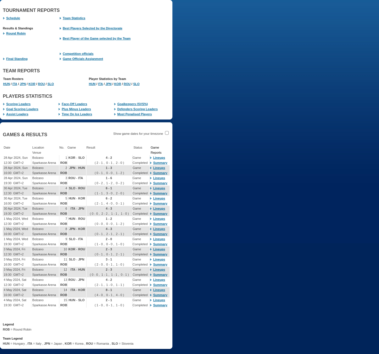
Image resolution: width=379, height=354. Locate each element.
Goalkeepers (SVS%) (131, 104)
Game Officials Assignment (81, 58)
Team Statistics (72, 18)
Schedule (11, 18)
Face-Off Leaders (72, 104)
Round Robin (14, 33)
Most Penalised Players (133, 114)
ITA (14, 84)
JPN (23, 84)
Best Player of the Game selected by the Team (95, 38)
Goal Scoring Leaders (20, 109)
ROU (41, 84)
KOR (32, 84)
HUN (6, 84)
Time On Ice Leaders (75, 114)
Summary (158, 162)
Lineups (157, 157)
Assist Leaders (15, 114)
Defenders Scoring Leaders (136, 109)
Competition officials (76, 53)
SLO (50, 84)
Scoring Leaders (17, 104)
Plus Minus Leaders (74, 109)
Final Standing (15, 58)
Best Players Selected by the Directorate (90, 28)
